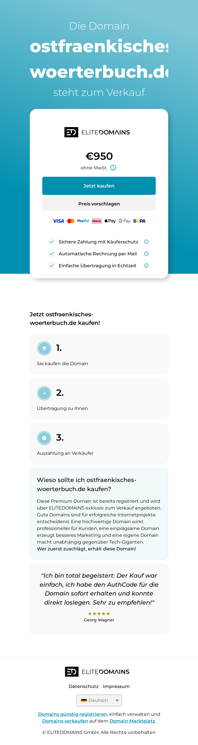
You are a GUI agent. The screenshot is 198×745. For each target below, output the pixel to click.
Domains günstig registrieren (72, 714)
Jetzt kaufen (99, 186)
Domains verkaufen (65, 721)
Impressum (116, 686)
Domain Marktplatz (132, 721)
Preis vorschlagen (99, 204)
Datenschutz (83, 686)
